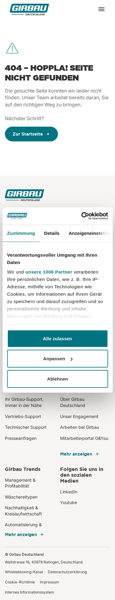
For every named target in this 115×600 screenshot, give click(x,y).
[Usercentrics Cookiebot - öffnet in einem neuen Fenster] (82, 216)
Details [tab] (51, 232)
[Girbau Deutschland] (29, 9)
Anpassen (57, 358)
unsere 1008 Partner (48, 271)
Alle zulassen (57, 338)
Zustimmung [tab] (21, 232)
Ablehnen (57, 378)
